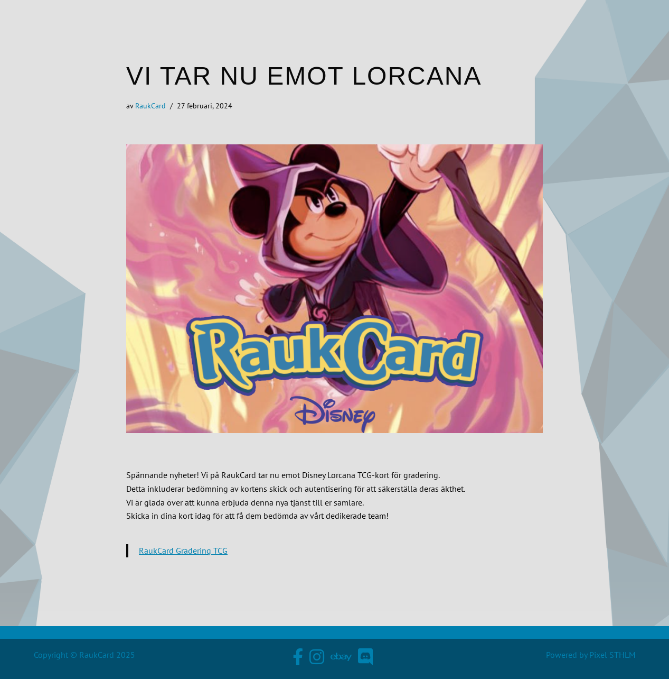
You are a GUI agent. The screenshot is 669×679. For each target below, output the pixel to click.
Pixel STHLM (612, 654)
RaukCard (150, 105)
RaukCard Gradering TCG (183, 550)
